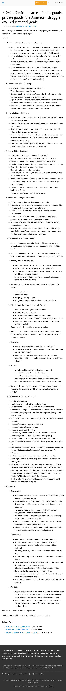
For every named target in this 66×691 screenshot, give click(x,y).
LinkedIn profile (49, 668)
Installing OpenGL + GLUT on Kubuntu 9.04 (22, 632)
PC (3, 3)
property (28, 26)
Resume (51, 3)
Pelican (51, 686)
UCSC (35, 26)
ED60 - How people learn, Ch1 (17, 629)
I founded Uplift (7, 653)
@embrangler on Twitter (9, 674)
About (56, 3)
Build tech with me (41, 3)
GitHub (41, 674)
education (20, 26)
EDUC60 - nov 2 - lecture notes (18, 627)
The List (61, 3)
